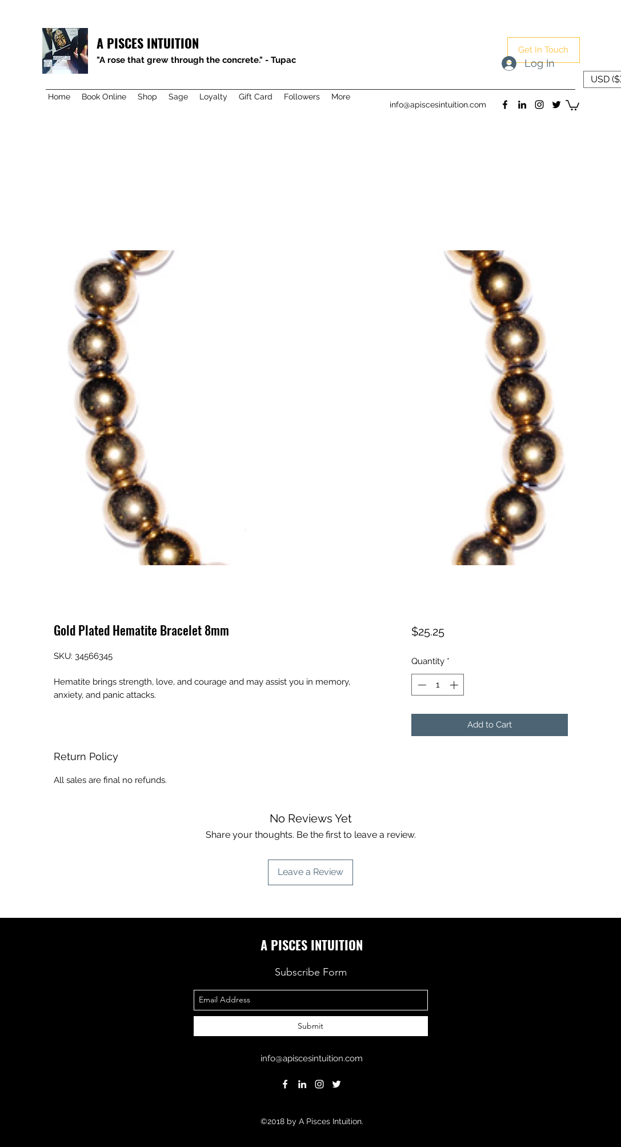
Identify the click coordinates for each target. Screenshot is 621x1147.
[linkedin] (522, 104)
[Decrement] (420, 685)
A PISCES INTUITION (148, 43)
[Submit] (311, 1026)
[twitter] (556, 104)
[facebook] (505, 104)
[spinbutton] (437, 685)
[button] (543, 50)
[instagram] (539, 104)
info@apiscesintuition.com (438, 104)
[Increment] (455, 685)
